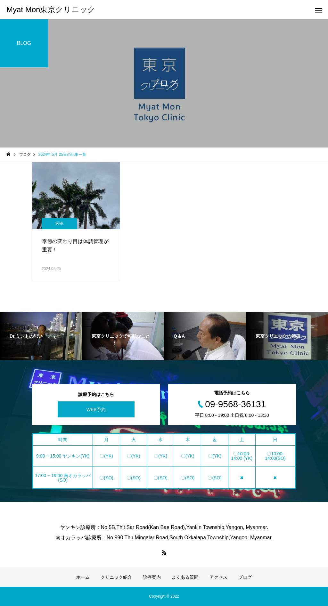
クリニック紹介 (116, 577)
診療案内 (152, 577)
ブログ (245, 577)
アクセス (218, 577)
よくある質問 (185, 577)
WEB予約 (96, 409)
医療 (59, 223)
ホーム (83, 577)
